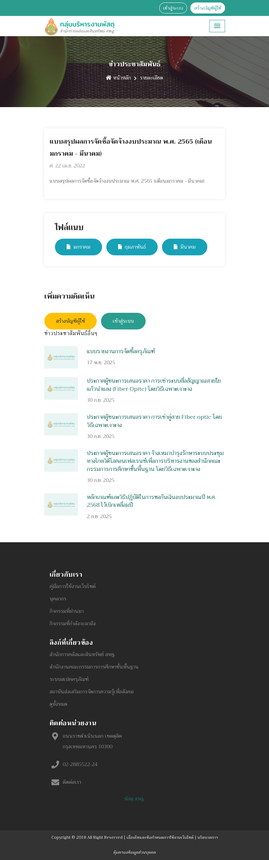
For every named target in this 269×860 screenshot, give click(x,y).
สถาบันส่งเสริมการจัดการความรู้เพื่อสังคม (92, 691)
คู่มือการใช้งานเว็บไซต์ (73, 586)
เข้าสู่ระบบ (173, 8)
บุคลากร (58, 598)
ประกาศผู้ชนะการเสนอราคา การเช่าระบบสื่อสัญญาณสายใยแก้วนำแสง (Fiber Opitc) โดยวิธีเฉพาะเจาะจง (154, 385)
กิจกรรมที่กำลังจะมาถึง (73, 623)
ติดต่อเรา (72, 782)
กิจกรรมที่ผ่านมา (67, 611)
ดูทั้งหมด (58, 704)
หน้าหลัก (118, 77)
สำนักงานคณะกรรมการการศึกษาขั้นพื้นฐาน (94, 666)
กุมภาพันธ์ (132, 247)
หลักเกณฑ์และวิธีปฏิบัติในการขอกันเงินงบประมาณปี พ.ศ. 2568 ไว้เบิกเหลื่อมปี (151, 501)
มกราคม (78, 247)
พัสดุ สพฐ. (134, 798)
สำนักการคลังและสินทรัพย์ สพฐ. (83, 654)
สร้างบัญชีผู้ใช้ (207, 8)
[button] (217, 26)
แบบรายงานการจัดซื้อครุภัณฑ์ (121, 351)
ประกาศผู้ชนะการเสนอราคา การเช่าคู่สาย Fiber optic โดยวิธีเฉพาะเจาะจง (154, 421)
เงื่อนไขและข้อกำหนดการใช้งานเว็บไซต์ (160, 837)
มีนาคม (185, 247)
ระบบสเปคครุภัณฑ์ (69, 679)
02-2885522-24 (80, 764)
